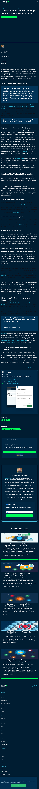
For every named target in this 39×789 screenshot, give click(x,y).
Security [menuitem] (3, 758)
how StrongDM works (12, 379)
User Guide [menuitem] (3, 722)
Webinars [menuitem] (3, 743)
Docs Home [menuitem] (3, 720)
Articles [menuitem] (2, 737)
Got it (18, 785)
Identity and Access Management (13, 8)
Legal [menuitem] (2, 761)
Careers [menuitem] (2, 755)
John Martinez (4, 49)
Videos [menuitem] (2, 740)
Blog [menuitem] (2, 735)
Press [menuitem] (2, 763)
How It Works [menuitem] (4, 702)
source (18, 327)
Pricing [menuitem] (2, 707)
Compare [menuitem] (3, 713)
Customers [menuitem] (3, 710)
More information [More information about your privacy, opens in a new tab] (17, 782)
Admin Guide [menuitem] (4, 725)
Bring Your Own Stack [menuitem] (5, 705)
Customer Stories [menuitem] (4, 746)
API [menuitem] (2, 728)
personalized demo (12, 381)
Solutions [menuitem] (3, 699)
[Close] (35, 778)
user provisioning (19, 158)
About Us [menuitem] (3, 752)
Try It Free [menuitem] (4, 770)
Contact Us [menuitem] (4, 773)
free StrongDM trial (14, 383)
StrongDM (3, 52)
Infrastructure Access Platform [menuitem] (7, 696)
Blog (2, 8)
